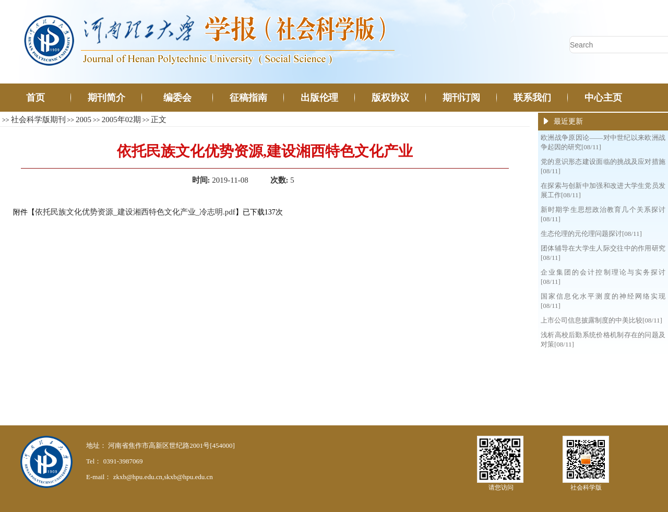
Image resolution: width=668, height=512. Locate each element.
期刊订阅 (461, 97)
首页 (35, 97)
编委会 (177, 97)
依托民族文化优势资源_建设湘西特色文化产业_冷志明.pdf (135, 212)
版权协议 (390, 97)
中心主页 (603, 97)
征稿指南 (248, 97)
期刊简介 (106, 97)
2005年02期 (121, 119)
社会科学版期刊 (38, 119)
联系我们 (532, 97)
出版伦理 (319, 97)
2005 (83, 119)
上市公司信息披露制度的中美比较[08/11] (601, 320)
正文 (158, 119)
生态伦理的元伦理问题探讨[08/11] (591, 233)
